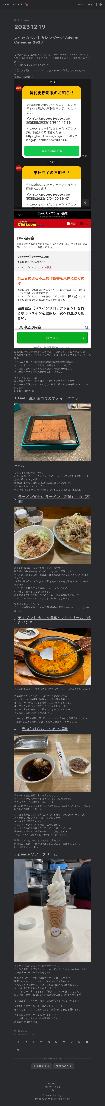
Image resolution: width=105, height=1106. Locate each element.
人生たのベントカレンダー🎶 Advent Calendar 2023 (56, 55)
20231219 (30, 26)
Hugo (60, 1095)
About (81, 4)
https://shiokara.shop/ (27, 847)
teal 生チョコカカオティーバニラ (48, 398)
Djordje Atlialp (62, 1098)
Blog (90, 4)
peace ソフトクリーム (37, 854)
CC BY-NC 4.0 (52, 1087)
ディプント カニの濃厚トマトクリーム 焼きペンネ (54, 619)
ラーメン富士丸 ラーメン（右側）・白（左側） (54, 498)
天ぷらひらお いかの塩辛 (45, 728)
